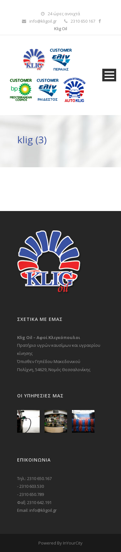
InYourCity (73, 543)
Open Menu (109, 75)
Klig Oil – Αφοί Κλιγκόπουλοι (48, 337)
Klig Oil (60, 28)
